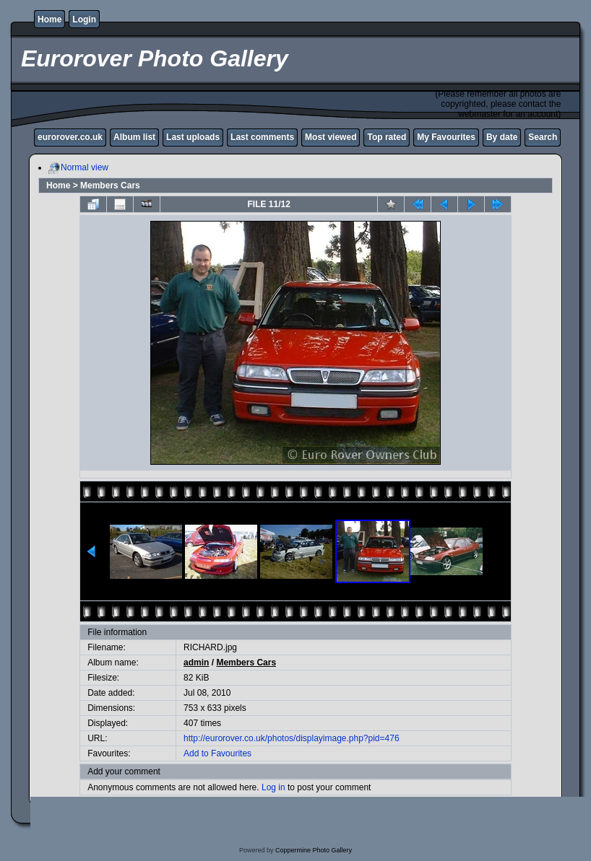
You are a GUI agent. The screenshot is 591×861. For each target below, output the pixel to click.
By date (501, 137)
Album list (134, 137)
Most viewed (330, 137)
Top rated (386, 137)
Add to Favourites (217, 753)
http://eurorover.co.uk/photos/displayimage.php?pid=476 (292, 738)
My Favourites (446, 137)
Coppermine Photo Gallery (313, 850)
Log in (273, 787)
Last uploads (193, 137)
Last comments (262, 137)
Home (49, 19)
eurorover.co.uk (70, 137)
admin (196, 662)
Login (84, 19)
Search (542, 137)
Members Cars (110, 185)
